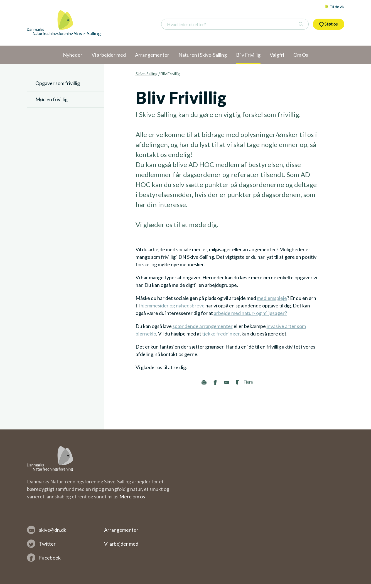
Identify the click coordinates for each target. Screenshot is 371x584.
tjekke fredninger (221, 333)
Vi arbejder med (121, 544)
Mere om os (132, 496)
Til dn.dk (334, 6)
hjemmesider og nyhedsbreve (173, 305)
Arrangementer (121, 530)
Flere (248, 382)
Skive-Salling (147, 73)
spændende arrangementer (203, 326)
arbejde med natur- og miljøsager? (250, 313)
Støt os (328, 24)
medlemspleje (272, 298)
